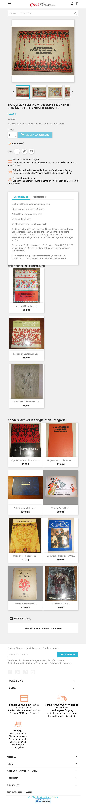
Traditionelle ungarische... (25, 555)
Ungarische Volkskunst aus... (60, 460)
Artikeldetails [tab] (40, 196)
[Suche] (43, 13)
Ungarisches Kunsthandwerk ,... (25, 460)
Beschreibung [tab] (21, 196)
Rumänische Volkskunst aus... (27, 401)
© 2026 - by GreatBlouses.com (43, 797)
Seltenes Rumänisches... (25, 508)
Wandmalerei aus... (61, 603)
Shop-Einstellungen (19, 792)
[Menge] (11, 135)
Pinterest (31, 151)
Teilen (17, 151)
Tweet (24, 151)
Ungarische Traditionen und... (61, 555)
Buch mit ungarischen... (26, 306)
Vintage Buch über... (60, 508)
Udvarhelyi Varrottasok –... (25, 603)
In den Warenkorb (35, 135)
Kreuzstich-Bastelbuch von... (26, 353)
